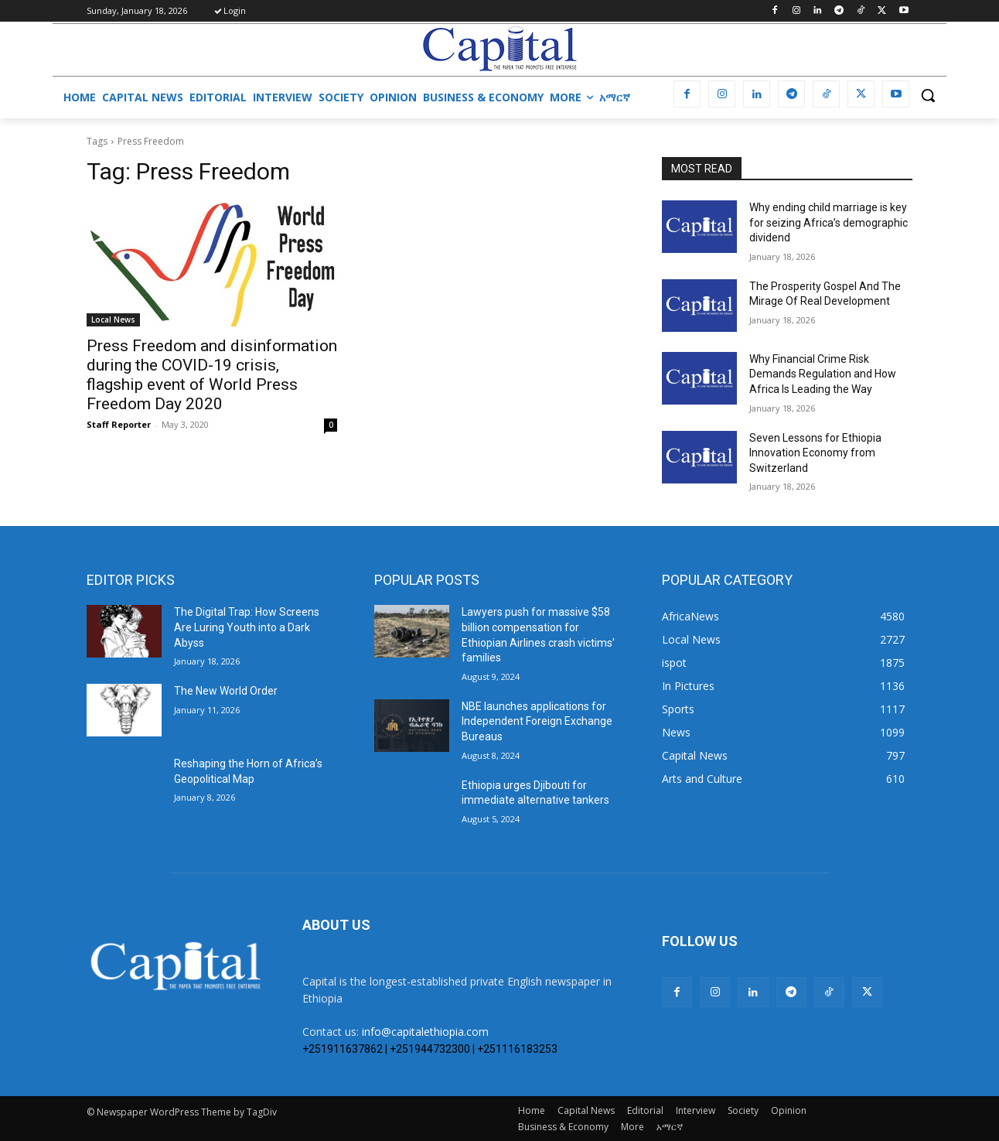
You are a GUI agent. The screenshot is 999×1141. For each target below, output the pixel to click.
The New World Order (226, 691)
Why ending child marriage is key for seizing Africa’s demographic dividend (828, 222)
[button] (927, 95)
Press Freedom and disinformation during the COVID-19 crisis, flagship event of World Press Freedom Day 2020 (212, 374)
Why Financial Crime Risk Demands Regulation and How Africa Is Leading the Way (822, 374)
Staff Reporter (119, 424)
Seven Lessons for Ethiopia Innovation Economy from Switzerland (815, 453)
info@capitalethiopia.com (425, 1031)
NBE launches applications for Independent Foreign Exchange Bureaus (537, 721)
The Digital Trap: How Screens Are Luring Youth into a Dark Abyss (246, 627)
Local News (113, 319)
